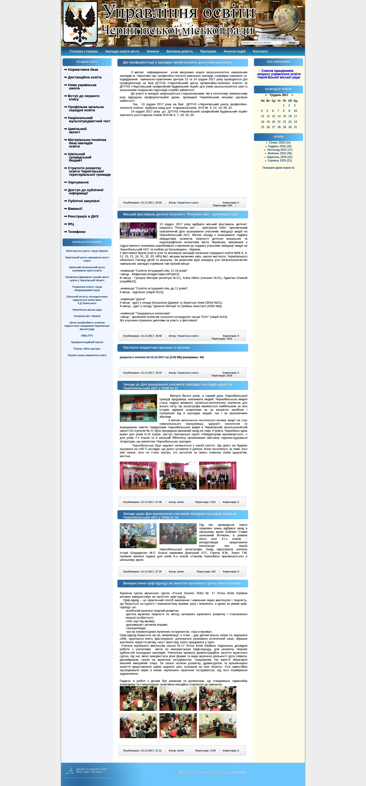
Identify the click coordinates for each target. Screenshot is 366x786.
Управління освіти (187, 202)
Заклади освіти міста (122, 51)
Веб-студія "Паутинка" (90, 771)
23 (290, 121)
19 (268, 121)
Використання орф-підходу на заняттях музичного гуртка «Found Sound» (182, 583)
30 (290, 127)
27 (273, 127)
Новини (153, 51)
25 (262, 127)
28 (279, 127)
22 (284, 121)
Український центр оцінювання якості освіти (87, 259)
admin (180, 502)
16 (290, 116)
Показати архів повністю (279, 167)
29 (284, 127)
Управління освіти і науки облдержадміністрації (87, 288)
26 (268, 127)
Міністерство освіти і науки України (87, 250)
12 (268, 116)
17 (295, 116)
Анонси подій (235, 51)
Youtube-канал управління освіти (87, 355)
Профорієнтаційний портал (87, 342)
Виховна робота (180, 51)
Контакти (260, 51)
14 (279, 116)
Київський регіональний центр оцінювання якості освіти (87, 269)
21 (279, 121)
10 (295, 110)
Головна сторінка (84, 51)
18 (262, 121)
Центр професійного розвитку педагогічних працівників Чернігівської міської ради (87, 325)
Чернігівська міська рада (87, 309)
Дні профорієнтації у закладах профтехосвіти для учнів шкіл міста (177, 62)
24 (295, 121)
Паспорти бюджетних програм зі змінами (156, 347)
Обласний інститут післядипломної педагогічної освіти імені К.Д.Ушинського (87, 300)
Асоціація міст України (87, 316)
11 (262, 116)
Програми (208, 51)
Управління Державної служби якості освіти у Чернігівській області (87, 279)
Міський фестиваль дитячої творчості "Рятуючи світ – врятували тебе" (181, 214)
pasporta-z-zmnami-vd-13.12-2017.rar (144, 357)
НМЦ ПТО (87, 335)
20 (273, 121)
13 (273, 116)
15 (284, 116)
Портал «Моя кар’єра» (87, 348)
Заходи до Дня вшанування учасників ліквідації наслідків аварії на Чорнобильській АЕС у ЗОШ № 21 (177, 386)
